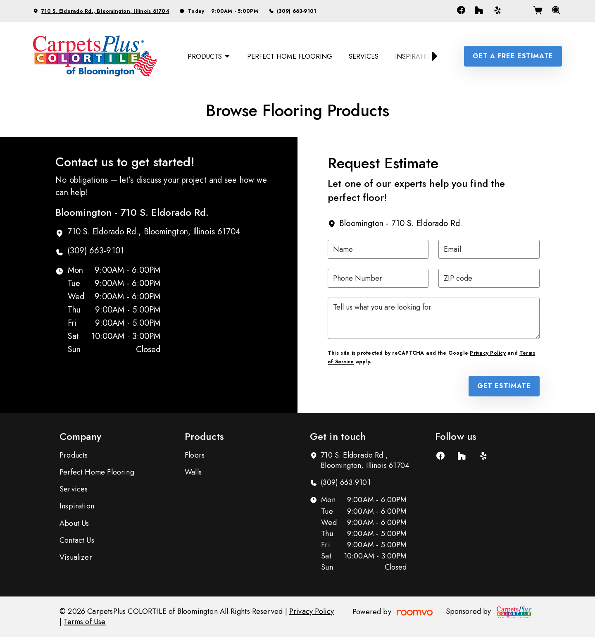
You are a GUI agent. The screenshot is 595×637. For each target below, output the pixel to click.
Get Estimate (504, 386)
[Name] (378, 249)
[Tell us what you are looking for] (433, 318)
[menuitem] (209, 56)
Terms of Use (84, 621)
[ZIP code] (488, 278)
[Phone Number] (378, 278)
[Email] (488, 249)
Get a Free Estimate (513, 56)
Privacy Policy (487, 353)
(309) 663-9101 (296, 11)
